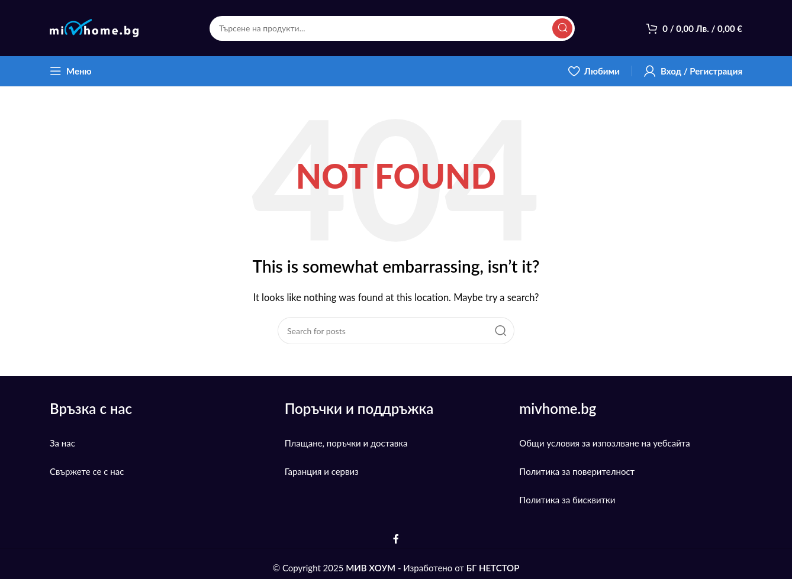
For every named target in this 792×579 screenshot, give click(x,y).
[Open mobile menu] (71, 71)
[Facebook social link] (396, 539)
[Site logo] (94, 26)
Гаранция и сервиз (322, 471)
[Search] (392, 28)
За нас (62, 443)
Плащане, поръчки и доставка (346, 443)
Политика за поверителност (577, 471)
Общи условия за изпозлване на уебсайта (604, 443)
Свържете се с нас (87, 471)
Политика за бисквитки (567, 499)
